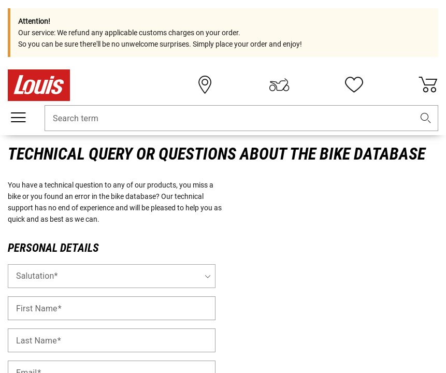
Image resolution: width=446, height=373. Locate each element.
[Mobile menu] (18, 117)
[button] (426, 118)
